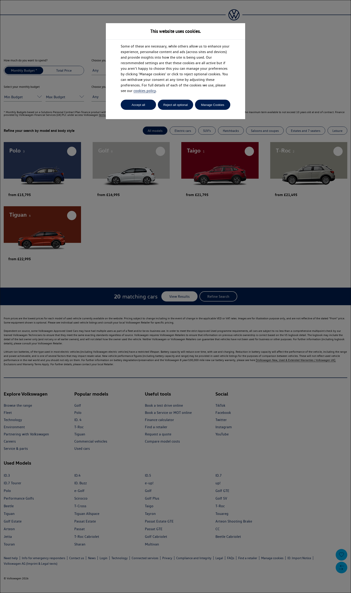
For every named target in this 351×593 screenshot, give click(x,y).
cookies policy (144, 91)
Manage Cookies (212, 105)
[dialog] (175, 296)
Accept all (138, 105)
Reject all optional (175, 105)
